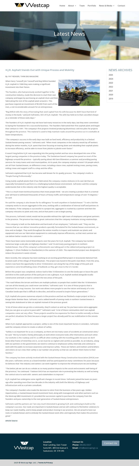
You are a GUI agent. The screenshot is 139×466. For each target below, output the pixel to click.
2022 (111, 86)
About (71, 6)
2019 (111, 98)
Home (62, 6)
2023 (111, 83)
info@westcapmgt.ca (88, 448)
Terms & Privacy (45, 462)
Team (82, 6)
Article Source (11, 420)
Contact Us (110, 443)
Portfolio (92, 6)
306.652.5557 (85, 445)
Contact (121, 6)
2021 (111, 90)
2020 (111, 94)
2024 (111, 79)
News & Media (105, 6)
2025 (111, 75)
